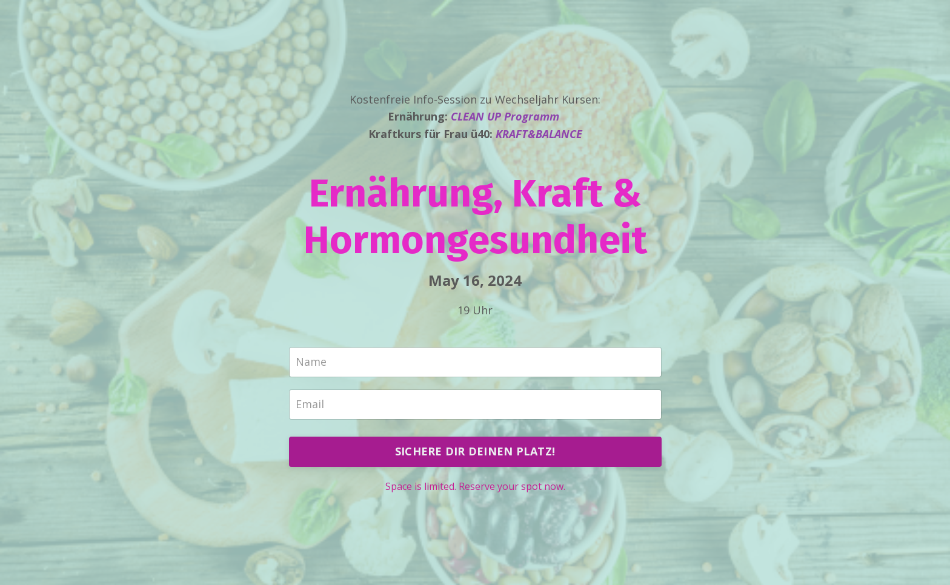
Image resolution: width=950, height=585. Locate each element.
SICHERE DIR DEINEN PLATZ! (475, 451)
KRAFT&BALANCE (539, 134)
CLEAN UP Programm (506, 116)
